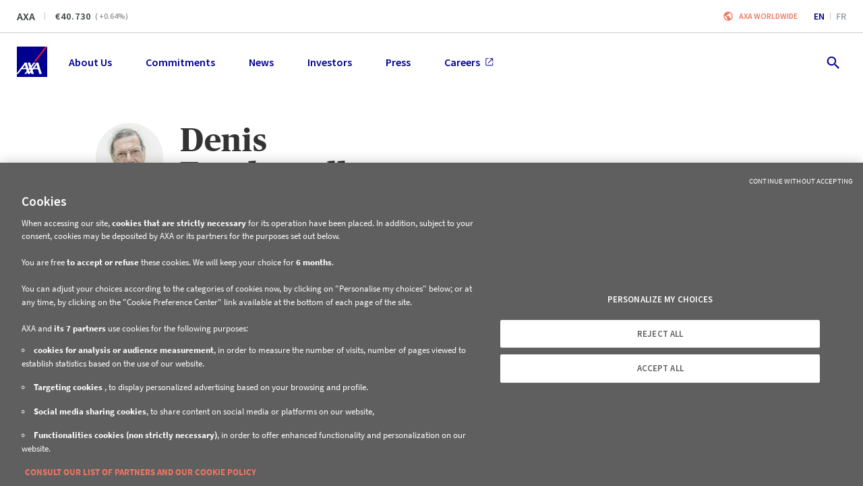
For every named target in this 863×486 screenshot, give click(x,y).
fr (841, 16)
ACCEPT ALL (660, 368)
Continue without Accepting (801, 181)
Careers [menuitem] (469, 62)
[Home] (32, 62)
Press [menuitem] (398, 62)
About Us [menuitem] (90, 62)
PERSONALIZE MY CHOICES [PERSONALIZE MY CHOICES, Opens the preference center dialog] (660, 299)
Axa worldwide (768, 16)
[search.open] (832, 62)
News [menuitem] (261, 62)
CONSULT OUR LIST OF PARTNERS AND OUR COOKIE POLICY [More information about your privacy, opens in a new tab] (140, 472)
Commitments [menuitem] (180, 62)
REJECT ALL (660, 334)
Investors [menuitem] (329, 62)
